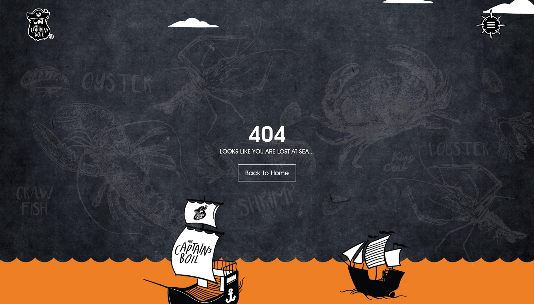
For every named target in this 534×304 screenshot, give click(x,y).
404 (267, 134)
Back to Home (267, 172)
